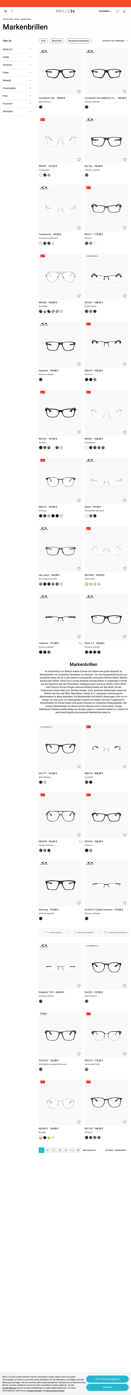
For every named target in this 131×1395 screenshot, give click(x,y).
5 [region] (65, 1150)
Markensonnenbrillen (78, 40)
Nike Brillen (76, 693)
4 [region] (59, 1150)
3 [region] (53, 1150)
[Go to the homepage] (65, 11)
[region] (60, 66)
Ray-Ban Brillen (51, 680)
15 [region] (78, 1150)
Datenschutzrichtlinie (55, 1391)
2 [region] (47, 1150)
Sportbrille (45, 677)
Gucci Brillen (106, 684)
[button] (17, 49)
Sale (43, 40)
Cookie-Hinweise (34, 1391)
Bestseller (57, 40)
